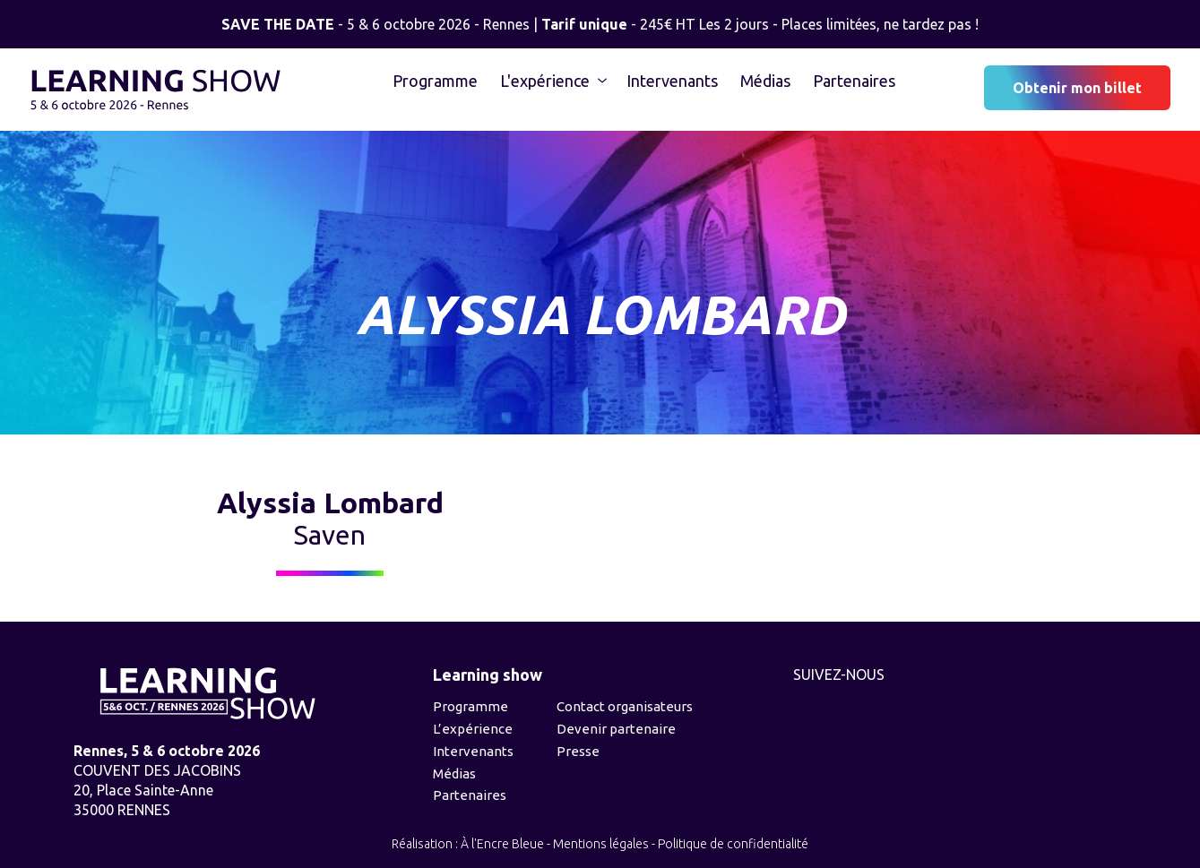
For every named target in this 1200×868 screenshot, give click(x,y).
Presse (578, 751)
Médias (765, 81)
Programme (435, 81)
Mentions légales (601, 844)
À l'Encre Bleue (502, 844)
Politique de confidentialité (733, 844)
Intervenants (672, 81)
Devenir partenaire (616, 728)
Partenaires (854, 81)
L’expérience (473, 728)
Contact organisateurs (625, 706)
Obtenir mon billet (1077, 88)
